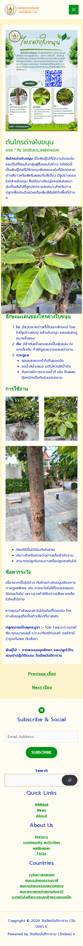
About (41, 816)
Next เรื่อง (42, 687)
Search (41, 770)
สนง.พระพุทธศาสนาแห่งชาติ (41, 891)
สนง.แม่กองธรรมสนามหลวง (42, 886)
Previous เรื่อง (42, 674)
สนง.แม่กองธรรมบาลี (41, 880)
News (41, 810)
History (41, 837)
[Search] (69, 780)
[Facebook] (42, 710)
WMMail (41, 804)
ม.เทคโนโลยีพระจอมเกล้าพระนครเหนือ (41, 897)
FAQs (41, 853)
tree (9, 149)
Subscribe (41, 752)
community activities (41, 842)
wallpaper (41, 848)
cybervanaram (41, 874)
